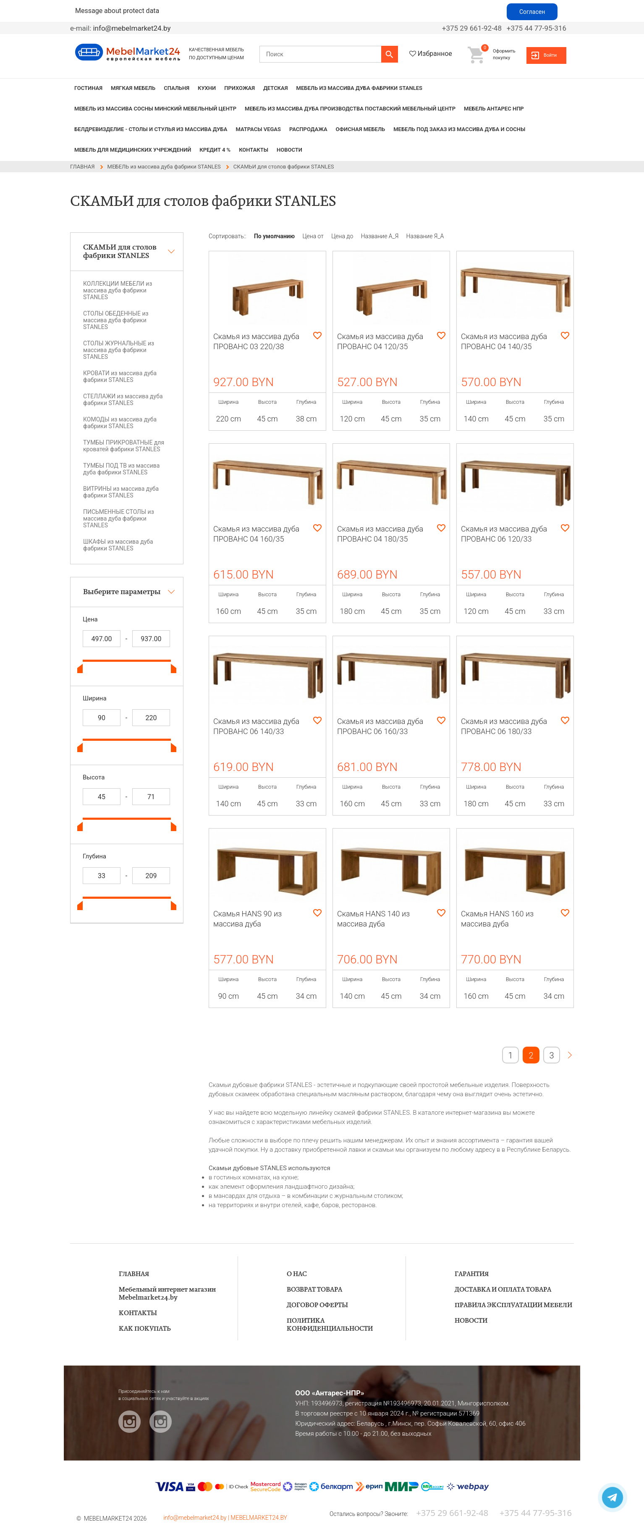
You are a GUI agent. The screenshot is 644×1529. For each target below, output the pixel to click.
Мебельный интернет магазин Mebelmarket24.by (167, 1294)
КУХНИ (207, 88)
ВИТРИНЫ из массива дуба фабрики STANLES (121, 492)
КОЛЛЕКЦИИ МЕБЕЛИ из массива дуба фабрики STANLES (117, 290)
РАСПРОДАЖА (308, 129)
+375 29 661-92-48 (472, 28)
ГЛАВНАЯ (134, 1274)
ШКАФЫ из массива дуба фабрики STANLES (118, 545)
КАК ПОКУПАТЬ (145, 1329)
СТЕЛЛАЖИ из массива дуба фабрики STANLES (123, 399)
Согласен (532, 11)
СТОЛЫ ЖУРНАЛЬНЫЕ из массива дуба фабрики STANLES (118, 350)
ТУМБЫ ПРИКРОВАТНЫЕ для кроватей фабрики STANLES (123, 446)
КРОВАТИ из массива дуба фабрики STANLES (120, 376)
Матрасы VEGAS (258, 129)
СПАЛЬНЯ (176, 88)
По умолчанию (275, 236)
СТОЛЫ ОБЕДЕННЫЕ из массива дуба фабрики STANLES (116, 320)
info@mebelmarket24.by (131, 28)
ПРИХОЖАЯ (239, 88)
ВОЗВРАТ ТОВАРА (314, 1290)
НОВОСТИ (289, 150)
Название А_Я (380, 236)
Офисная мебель (360, 129)
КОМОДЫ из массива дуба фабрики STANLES (120, 422)
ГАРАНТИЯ (472, 1274)
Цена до (342, 236)
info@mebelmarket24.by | (196, 1517)
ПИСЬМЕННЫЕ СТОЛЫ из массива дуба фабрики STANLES (118, 518)
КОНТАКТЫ (253, 150)
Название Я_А (425, 236)
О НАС (297, 1274)
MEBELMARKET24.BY (258, 1517)
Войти (550, 55)
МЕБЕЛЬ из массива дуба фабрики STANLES (359, 88)
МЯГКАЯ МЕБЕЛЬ (133, 88)
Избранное (435, 54)
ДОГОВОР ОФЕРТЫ (317, 1305)
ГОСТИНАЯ (88, 88)
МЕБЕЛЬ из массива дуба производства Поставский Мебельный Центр (350, 108)
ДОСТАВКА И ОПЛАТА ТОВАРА (503, 1290)
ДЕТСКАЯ (275, 88)
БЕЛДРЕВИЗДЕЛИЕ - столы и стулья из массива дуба (150, 129)
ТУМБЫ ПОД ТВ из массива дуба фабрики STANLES (121, 469)
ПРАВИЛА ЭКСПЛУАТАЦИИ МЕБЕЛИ (513, 1305)
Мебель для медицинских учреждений (132, 150)
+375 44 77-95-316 (536, 28)
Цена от (314, 236)
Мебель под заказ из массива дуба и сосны (459, 129)
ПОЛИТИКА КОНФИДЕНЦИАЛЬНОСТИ (330, 1325)
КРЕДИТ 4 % (214, 150)
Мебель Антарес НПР (494, 108)
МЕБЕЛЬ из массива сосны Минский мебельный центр (155, 108)
